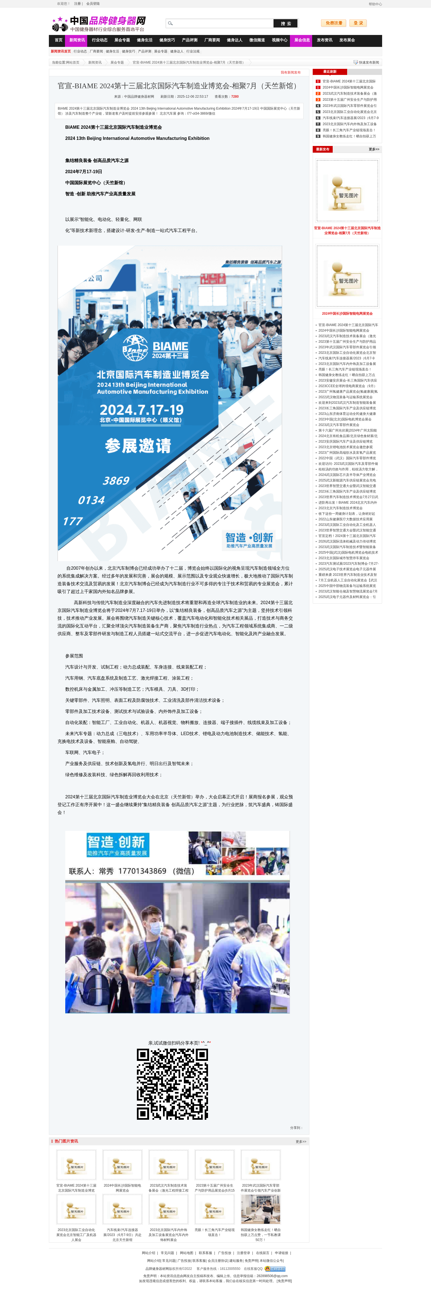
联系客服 (205, 1253)
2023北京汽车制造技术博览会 (341, 508)
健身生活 (142, 41)
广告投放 (224, 1253)
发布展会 (345, 41)
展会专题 (120, 41)
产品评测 (187, 41)
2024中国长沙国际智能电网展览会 (348, 87)
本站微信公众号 (271, 1261)
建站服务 (236, 1261)
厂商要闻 (210, 41)
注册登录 (243, 1253)
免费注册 (334, 23)
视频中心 (277, 41)
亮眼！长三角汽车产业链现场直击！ (349, 130)
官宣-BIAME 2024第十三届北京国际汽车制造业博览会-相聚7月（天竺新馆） (189, 62)
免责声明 (251, 1261)
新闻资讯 (75, 41)
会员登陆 (93, 4)
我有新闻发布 (291, 72)
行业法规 (193, 51)
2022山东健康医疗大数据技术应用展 (346, 519)
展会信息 (300, 41)
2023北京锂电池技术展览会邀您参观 (346, 447)
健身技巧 (165, 41)
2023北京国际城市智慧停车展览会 (344, 558)
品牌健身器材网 (157, 1269)
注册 (77, 4)
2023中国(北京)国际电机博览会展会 (345, 419)
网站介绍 (148, 1253)
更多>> (301, 1142)
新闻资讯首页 (61, 51)
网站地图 (186, 1253)
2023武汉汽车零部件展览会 (339, 425)
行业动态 (97, 41)
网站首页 (72, 62)
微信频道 (255, 41)
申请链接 (281, 1253)
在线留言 (262, 1253)
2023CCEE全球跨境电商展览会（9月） (348, 386)
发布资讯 (322, 41)
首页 (56, 41)
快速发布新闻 (369, 62)
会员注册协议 (218, 1261)
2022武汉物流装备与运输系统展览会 (346, 397)
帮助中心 (375, 4)
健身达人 (232, 41)
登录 (358, 23)
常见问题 (167, 1253)
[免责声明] (284, 1281)
